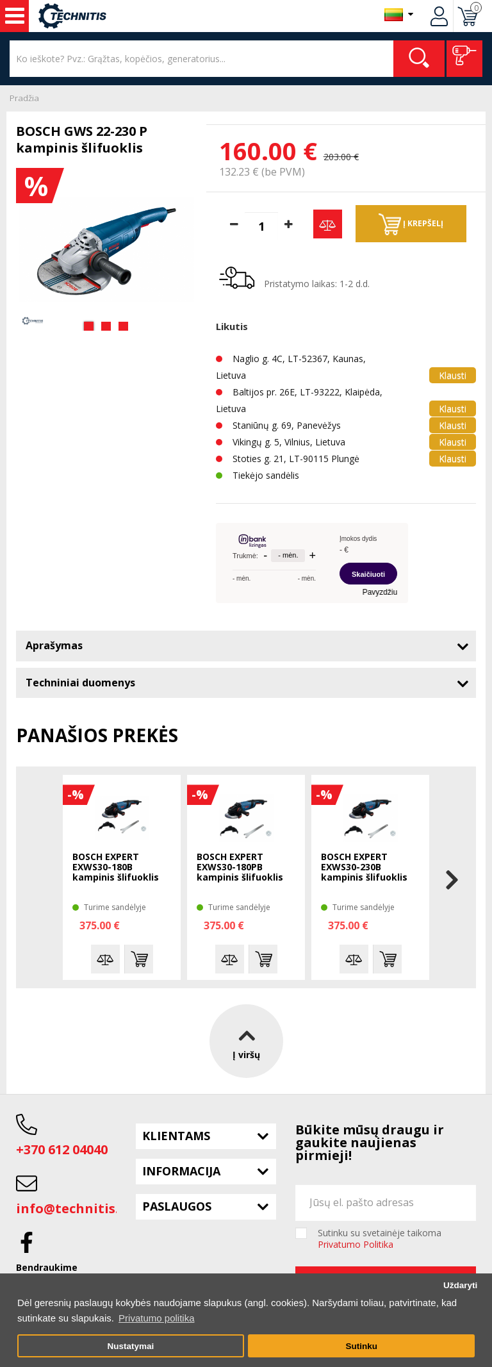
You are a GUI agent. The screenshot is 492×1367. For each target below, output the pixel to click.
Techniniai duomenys (80, 682)
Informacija (181, 1171)
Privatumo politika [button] (156, 1318)
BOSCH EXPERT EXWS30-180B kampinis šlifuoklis (115, 867)
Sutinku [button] (361, 1346)
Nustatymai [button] (130, 1346)
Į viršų (246, 1041)
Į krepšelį (411, 224)
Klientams (176, 1135)
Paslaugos (176, 1206)
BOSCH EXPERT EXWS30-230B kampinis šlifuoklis (364, 867)
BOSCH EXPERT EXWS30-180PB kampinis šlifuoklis (240, 867)
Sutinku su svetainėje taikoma (379, 1238)
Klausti (452, 375)
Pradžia (24, 98)
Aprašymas (54, 645)
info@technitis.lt (72, 1208)
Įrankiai (14, 16)
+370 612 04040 (62, 1149)
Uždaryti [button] (460, 1285)
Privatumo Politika (355, 1244)
